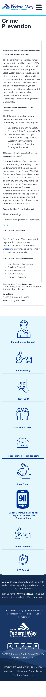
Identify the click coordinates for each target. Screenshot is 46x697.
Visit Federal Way (14, 610)
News (28, 613)
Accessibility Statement (15, 671)
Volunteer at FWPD (23, 427)
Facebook (16, 646)
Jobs (38, 613)
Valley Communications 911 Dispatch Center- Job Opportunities (23, 515)
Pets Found (23, 484)
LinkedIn (29, 646)
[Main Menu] (39, 7)
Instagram (22, 646)
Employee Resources (23, 675)
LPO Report (23, 570)
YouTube (36, 646)
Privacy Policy (35, 671)
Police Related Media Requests (23, 455)
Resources (15, 613)
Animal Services (23, 546)
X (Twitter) (10, 646)
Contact (25, 616)
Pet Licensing (23, 370)
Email (5, 225)
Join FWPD (23, 399)
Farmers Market (36, 610)
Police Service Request (23, 342)
